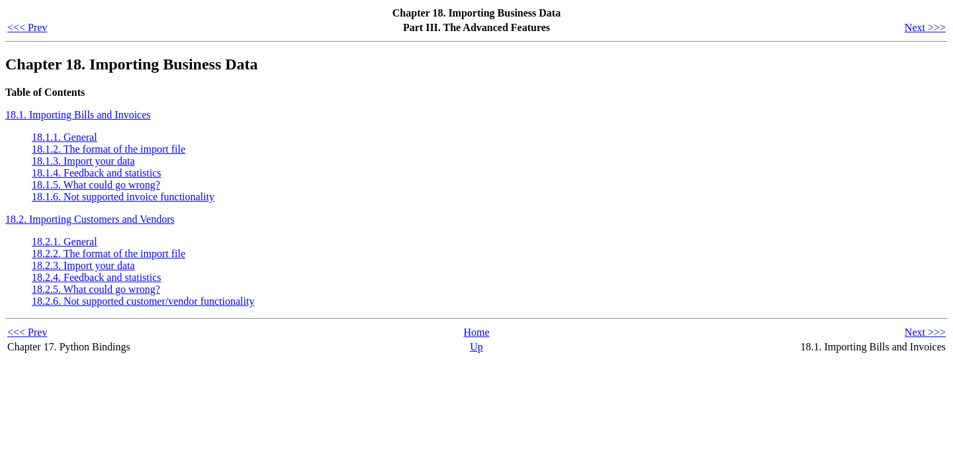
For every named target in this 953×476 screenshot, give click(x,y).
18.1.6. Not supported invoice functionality (123, 196)
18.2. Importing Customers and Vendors (90, 219)
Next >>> (925, 27)
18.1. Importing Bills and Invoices (78, 114)
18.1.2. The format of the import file (108, 149)
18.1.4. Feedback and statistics (96, 172)
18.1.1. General (64, 137)
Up (476, 346)
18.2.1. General (64, 241)
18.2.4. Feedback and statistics (96, 277)
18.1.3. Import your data (83, 161)
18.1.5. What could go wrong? (96, 184)
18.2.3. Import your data (83, 265)
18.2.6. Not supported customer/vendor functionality (143, 301)
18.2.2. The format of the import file (108, 253)
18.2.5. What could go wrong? (96, 289)
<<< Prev (27, 27)
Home (476, 332)
